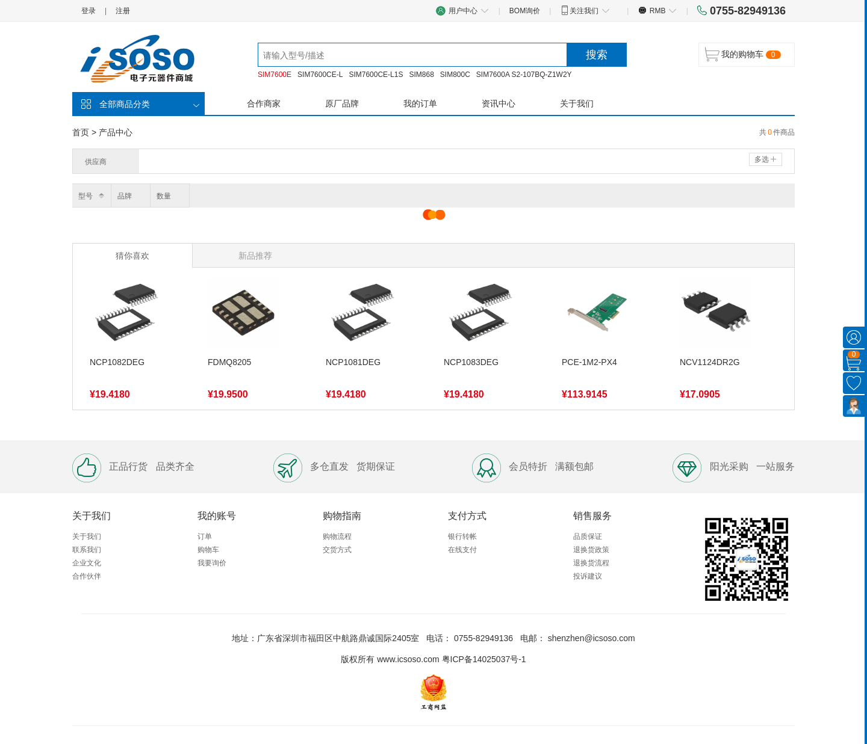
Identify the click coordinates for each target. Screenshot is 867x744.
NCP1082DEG (117, 362)
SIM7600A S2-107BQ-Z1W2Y (524, 74)
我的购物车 (742, 54)
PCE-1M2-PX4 (589, 362)
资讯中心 (498, 103)
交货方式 (337, 550)
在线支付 (462, 550)
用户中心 (462, 10)
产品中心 (115, 132)
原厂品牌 (342, 103)
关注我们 (585, 10)
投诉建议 (587, 576)
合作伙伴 (86, 576)
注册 (123, 11)
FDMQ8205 (229, 362)
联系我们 (86, 550)
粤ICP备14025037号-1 (484, 659)
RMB (657, 10)
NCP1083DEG (471, 362)
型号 (85, 196)
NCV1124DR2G (710, 362)
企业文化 (86, 563)
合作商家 (264, 103)
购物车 (208, 550)
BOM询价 (524, 11)
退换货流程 (591, 563)
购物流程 (337, 536)
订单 (204, 536)
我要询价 (211, 563)
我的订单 (420, 103)
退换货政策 (591, 550)
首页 (80, 132)
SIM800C (455, 74)
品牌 (124, 196)
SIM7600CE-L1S (376, 74)
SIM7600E (274, 74)
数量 (164, 196)
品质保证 (587, 536)
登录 (88, 11)
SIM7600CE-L (320, 74)
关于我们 (577, 103)
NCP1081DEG (353, 362)
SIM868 (421, 74)
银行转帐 (462, 536)
